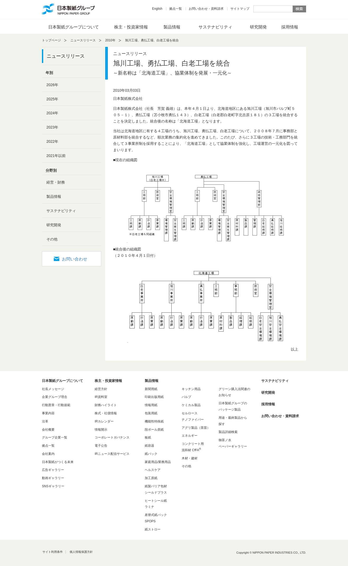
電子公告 (101, 445)
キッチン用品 (191, 389)
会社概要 (48, 429)
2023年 (52, 127)
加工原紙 (151, 478)
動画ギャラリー (53, 478)
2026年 (52, 85)
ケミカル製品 (191, 405)
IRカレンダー (104, 421)
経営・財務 (55, 182)
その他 (51, 239)
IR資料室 (101, 397)
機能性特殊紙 (154, 421)
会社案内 (48, 454)
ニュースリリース (83, 40)
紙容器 (149, 445)
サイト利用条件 (52, 551)
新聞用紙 (151, 389)
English (157, 9)
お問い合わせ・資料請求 (206, 9)
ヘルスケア (153, 470)
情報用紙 (151, 405)
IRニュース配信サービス (112, 454)
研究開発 (258, 27)
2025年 (52, 99)
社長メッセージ (53, 389)
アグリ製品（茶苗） (196, 428)
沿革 (45, 421)
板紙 (148, 437)
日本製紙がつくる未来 (58, 462)
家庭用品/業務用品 (158, 462)
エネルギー (189, 435)
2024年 (52, 113)
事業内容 (48, 413)
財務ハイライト (106, 405)
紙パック (151, 454)
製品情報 (171, 27)
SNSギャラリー (53, 486)
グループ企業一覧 (54, 437)
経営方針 (101, 389)
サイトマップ (239, 9)
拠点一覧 (175, 9)
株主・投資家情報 (131, 27)
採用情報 (289, 27)
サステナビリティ (215, 27)
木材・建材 (189, 458)
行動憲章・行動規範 (56, 405)
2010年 (110, 40)
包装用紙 (151, 413)
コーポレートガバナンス (112, 437)
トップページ (51, 40)
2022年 (52, 141)
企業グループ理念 (54, 397)
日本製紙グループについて (73, 27)
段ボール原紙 (154, 429)
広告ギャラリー (53, 470)
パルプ (186, 397)
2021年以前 (56, 156)
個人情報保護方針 (81, 551)
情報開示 (101, 429)
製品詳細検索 (228, 432)
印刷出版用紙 (154, 397)
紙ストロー (153, 529)
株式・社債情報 (106, 413)
